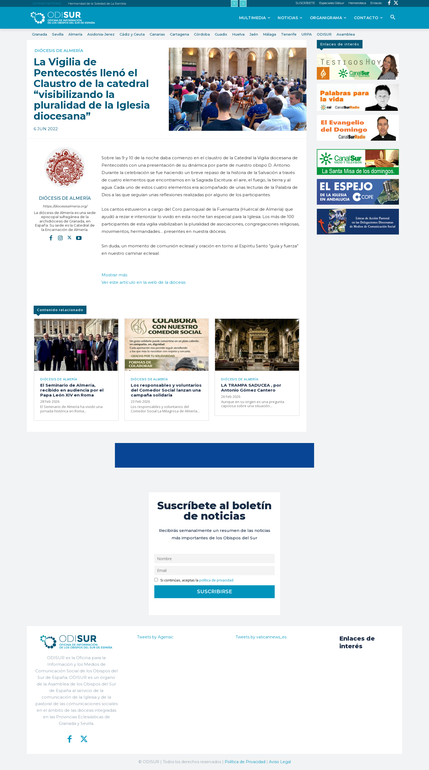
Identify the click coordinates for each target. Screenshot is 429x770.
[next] (243, 3)
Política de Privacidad (245, 761)
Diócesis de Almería (58, 50)
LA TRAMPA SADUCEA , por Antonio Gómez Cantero (250, 388)
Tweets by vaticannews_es (261, 636)
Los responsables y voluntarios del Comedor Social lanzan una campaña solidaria (165, 390)
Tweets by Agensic (155, 636)
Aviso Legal (280, 761)
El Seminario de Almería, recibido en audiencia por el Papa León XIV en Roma (71, 390)
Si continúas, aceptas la (193, 580)
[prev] (234, 3)
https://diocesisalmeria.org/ (65, 206)
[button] (392, 17)
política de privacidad (216, 580)
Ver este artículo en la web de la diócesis (143, 282)
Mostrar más (114, 274)
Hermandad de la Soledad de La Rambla (97, 3)
